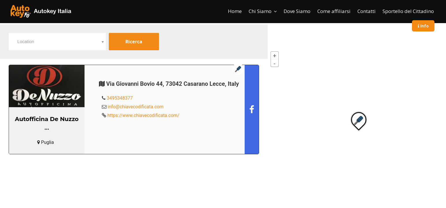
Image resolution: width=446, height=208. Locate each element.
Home (235, 11)
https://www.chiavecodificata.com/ (143, 115)
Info (423, 26)
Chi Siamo (260, 11)
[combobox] (57, 41)
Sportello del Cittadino (408, 11)
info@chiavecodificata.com (136, 106)
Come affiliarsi (334, 11)
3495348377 (120, 98)
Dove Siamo (297, 11)
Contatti (366, 11)
